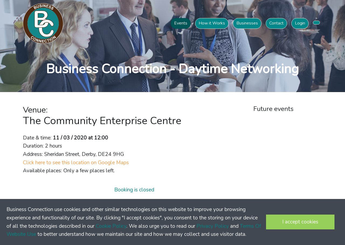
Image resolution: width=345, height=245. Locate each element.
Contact (276, 23)
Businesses (247, 23)
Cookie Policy (111, 226)
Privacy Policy (212, 226)
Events (180, 23)
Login (300, 23)
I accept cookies (300, 221)
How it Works (212, 23)
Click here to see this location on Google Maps (76, 162)
